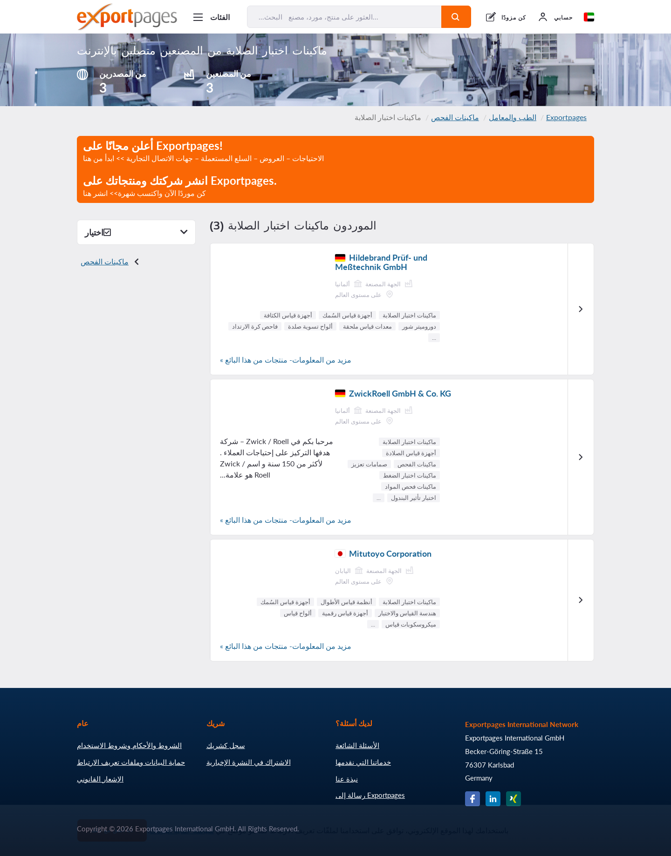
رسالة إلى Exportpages (370, 795)
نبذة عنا (347, 779)
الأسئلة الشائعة (357, 745)
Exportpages (566, 117)
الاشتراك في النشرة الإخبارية (248, 762)
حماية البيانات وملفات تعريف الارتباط (131, 762)
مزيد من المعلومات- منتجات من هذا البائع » (285, 359)
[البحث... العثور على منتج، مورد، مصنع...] (344, 17)
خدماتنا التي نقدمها (363, 762)
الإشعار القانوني (100, 779)
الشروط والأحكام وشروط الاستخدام (129, 745)
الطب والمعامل (512, 117)
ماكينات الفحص (455, 117)
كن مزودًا (513, 17)
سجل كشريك (225, 745)
